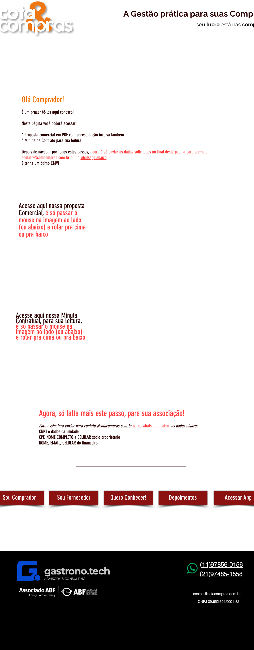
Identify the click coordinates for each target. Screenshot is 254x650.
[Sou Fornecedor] (73, 498)
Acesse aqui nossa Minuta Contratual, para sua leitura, (49, 318)
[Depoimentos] (183, 498)
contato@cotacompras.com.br (45, 157)
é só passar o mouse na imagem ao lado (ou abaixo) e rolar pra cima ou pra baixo (50, 331)
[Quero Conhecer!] (128, 498)
